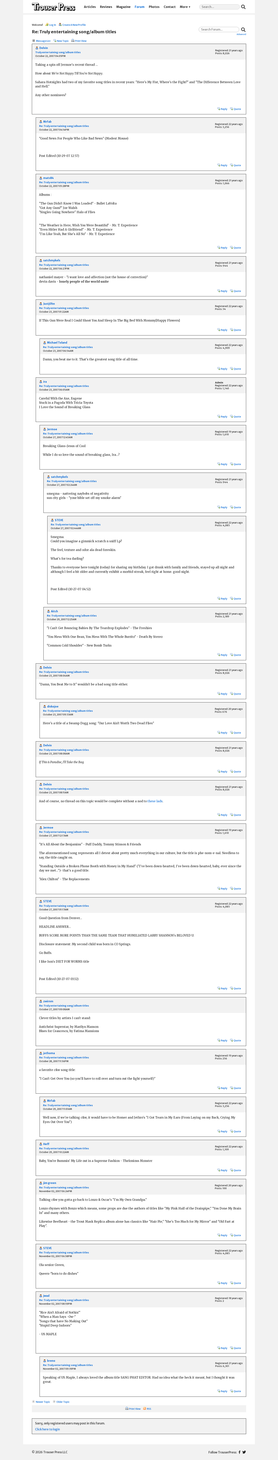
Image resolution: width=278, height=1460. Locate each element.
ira (45, 381)
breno (51, 1360)
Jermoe (52, 429)
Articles (90, 7)
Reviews (106, 7)
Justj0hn (49, 303)
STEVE (59, 520)
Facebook (239, 1452)
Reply (224, 108)
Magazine (123, 7)
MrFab (47, 121)
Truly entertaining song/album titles (58, 52)
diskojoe (52, 706)
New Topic (63, 40)
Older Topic (63, 1401)
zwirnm (48, 1001)
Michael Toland (57, 342)
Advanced (241, 34)
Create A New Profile (74, 24)
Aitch (54, 611)
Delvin (43, 48)
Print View (80, 40)
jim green (49, 1183)
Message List (43, 40)
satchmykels (51, 260)
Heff (46, 1144)
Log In (52, 24)
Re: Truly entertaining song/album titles (64, 126)
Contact (170, 7)
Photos (154, 7)
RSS (149, 1408)
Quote (237, 108)
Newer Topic (43, 1401)
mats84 (48, 178)
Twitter (244, 1452)
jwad (46, 1295)
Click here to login (47, 1429)
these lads (155, 801)
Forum (139, 7)
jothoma (49, 1053)
